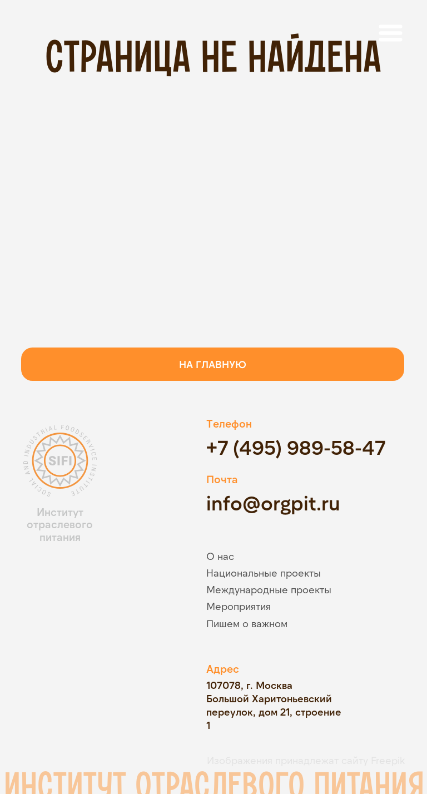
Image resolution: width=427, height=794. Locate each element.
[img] (92, 590)
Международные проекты (268, 589)
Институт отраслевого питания (60, 524)
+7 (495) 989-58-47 (295, 447)
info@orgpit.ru (273, 502)
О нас (220, 556)
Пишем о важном (246, 623)
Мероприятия (238, 606)
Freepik (388, 760)
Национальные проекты (263, 573)
